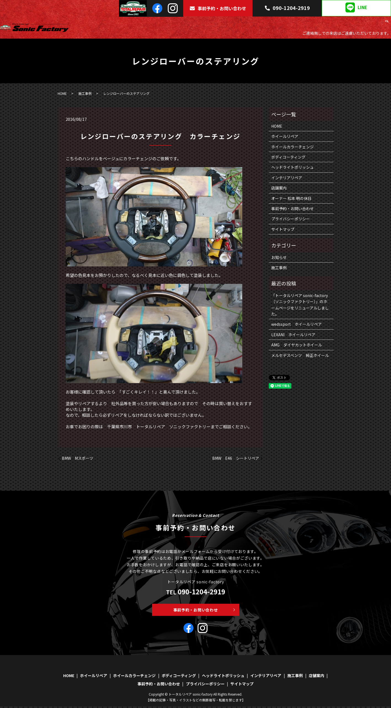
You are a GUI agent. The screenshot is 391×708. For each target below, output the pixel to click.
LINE (356, 7)
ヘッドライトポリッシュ (289, 23)
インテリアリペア (328, 23)
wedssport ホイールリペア (296, 324)
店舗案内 (373, 23)
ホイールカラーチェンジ (206, 23)
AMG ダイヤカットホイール (296, 345)
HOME (145, 23)
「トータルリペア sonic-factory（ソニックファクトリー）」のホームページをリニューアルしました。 (300, 305)
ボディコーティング (247, 23)
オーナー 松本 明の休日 (291, 198)
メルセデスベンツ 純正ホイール (300, 355)
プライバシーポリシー (290, 218)
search (387, 24)
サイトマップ (282, 229)
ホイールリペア (168, 23)
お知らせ (279, 257)
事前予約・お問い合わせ (218, 8)
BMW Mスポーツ (77, 458)
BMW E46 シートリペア (235, 458)
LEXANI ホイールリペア (293, 334)
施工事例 (355, 23)
